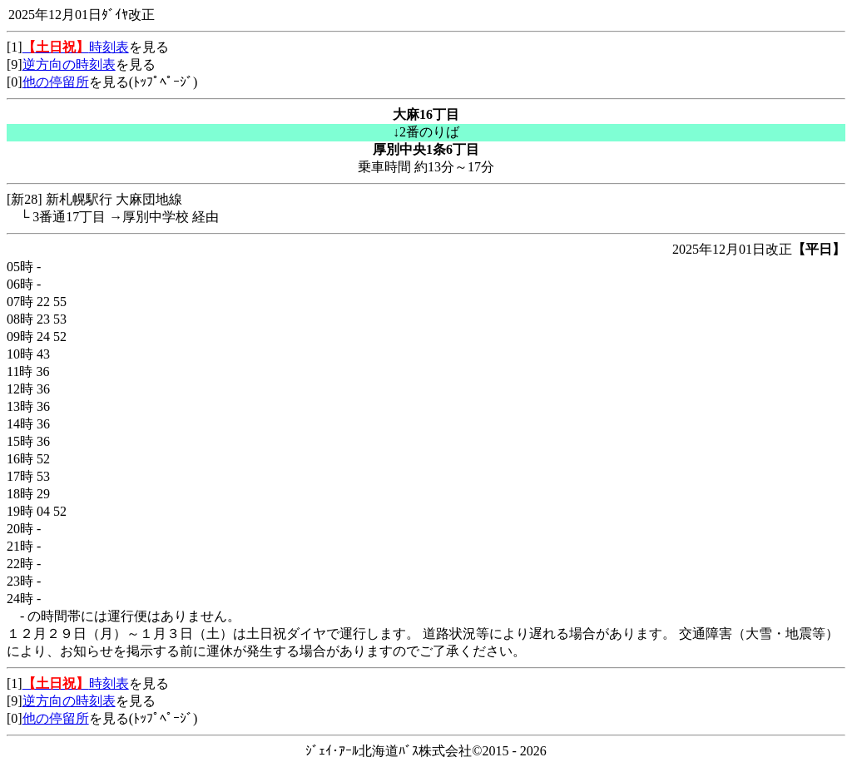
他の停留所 (55, 82)
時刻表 (75, 47)
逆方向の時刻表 (69, 64)
